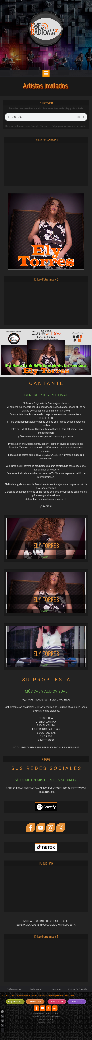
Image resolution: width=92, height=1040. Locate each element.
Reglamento (35, 989)
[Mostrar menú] (46, 73)
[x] (60, 827)
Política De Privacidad (78, 989)
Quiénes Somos (14, 989)
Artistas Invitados (45, 85)
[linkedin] (54, 1008)
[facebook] (30, 827)
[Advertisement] (46, 164)
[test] (15, 1001)
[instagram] (50, 827)
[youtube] (40, 827)
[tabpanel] (46, 450)
